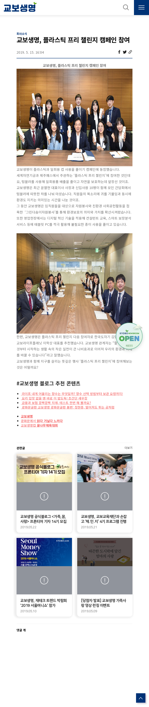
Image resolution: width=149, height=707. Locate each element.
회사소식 (22, 34)
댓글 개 (21, 630)
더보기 (128, 448)
